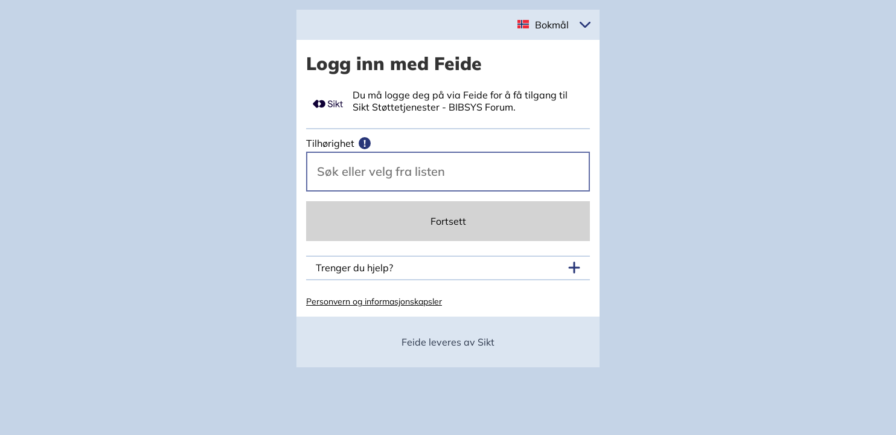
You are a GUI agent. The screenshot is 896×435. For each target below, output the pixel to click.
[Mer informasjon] (364, 143)
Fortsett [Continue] (448, 221)
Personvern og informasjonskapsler (374, 301)
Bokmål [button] (552, 25)
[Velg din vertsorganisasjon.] (448, 172)
